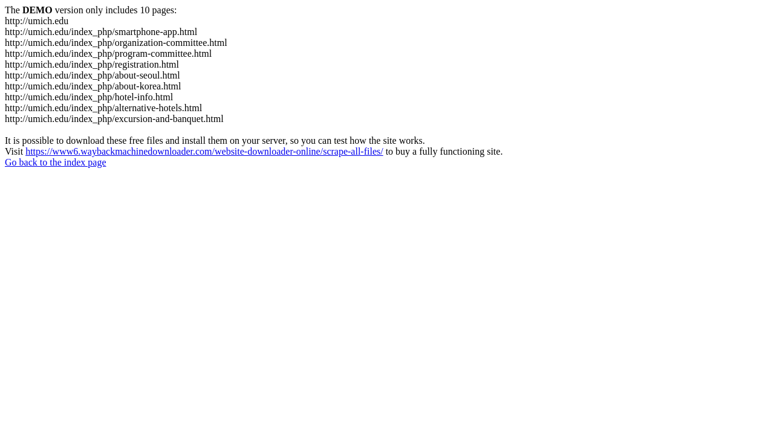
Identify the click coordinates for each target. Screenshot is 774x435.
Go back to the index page (55, 162)
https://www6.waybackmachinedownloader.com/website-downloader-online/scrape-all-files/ (204, 151)
